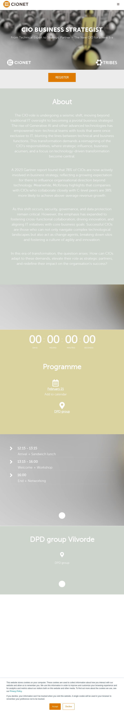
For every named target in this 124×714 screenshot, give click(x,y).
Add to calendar (56, 394)
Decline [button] (68, 706)
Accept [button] (55, 706)
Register (62, 77)
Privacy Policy (16, 691)
